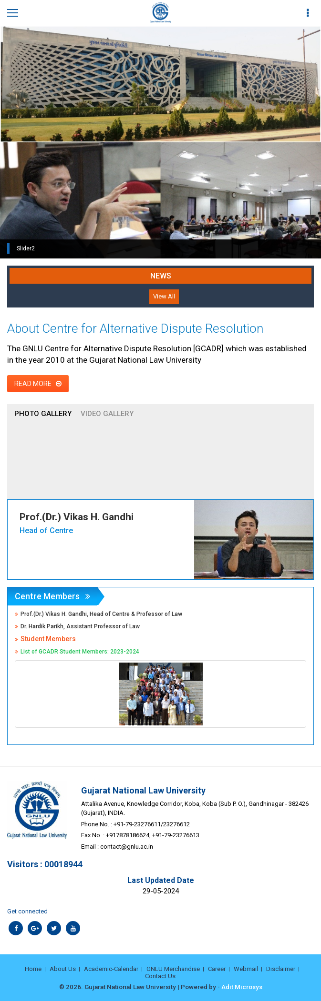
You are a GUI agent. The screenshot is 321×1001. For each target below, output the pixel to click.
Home (33, 968)
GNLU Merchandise (173, 968)
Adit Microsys (241, 987)
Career (217, 968)
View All (164, 296)
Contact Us (160, 976)
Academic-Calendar (111, 968)
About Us (63, 968)
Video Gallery (107, 413)
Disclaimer (280, 968)
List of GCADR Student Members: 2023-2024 (80, 651)
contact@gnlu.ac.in (126, 846)
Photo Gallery (43, 413)
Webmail (246, 968)
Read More (38, 383)
